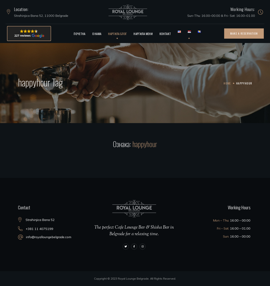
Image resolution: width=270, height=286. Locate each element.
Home (227, 83)
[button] (29, 33)
